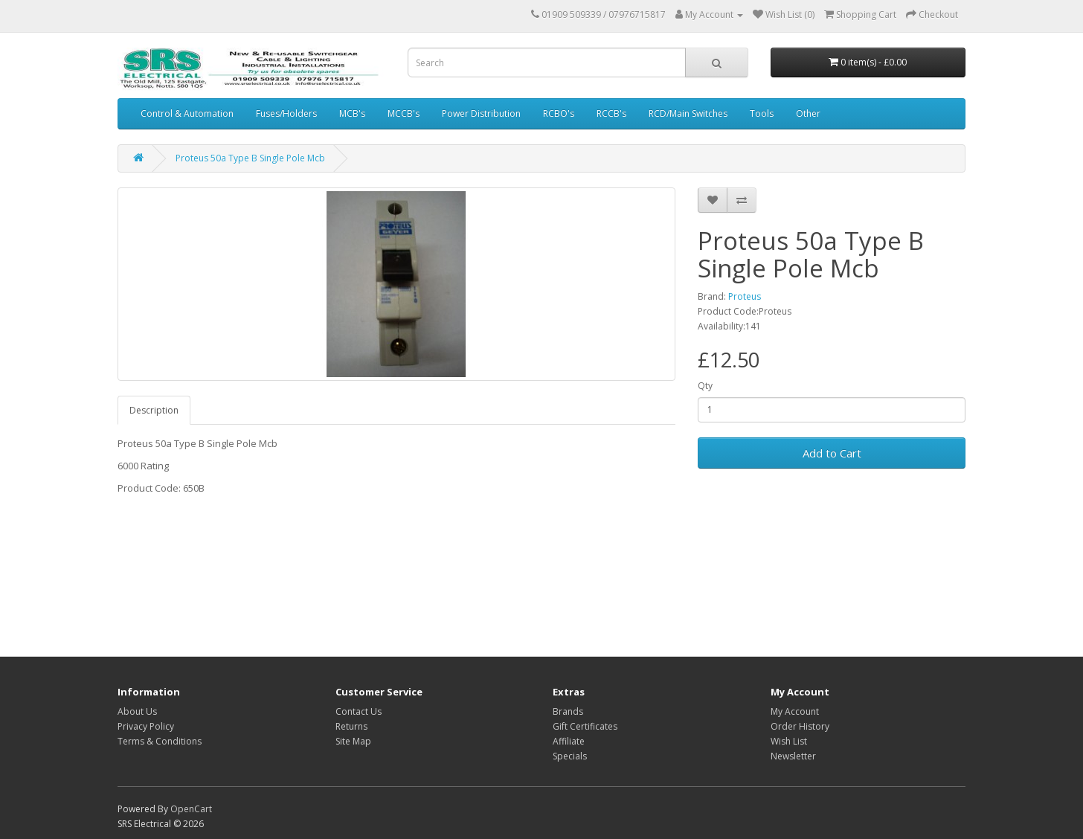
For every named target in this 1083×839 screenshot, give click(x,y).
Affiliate (569, 741)
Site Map (353, 741)
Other (808, 113)
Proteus (744, 296)
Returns (351, 726)
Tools (762, 113)
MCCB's (404, 113)
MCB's (352, 113)
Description (154, 410)
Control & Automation (187, 113)
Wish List (789, 741)
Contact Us (358, 711)
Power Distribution (481, 113)
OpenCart (191, 809)
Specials (570, 756)
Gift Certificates (585, 726)
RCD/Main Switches (688, 113)
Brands (568, 711)
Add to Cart (832, 453)
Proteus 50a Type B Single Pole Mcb (250, 158)
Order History (800, 726)
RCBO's (558, 113)
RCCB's (611, 113)
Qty (705, 385)
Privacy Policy (146, 726)
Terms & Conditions (160, 741)
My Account (795, 711)
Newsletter (793, 756)
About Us (137, 711)
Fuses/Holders (286, 113)
